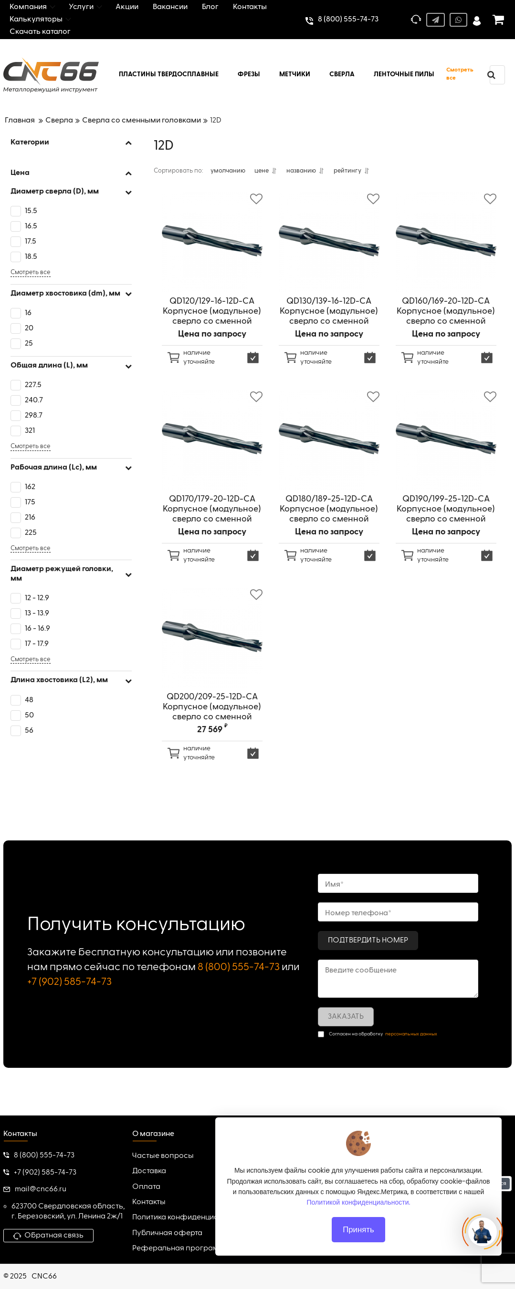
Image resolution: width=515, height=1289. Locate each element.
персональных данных (411, 1034)
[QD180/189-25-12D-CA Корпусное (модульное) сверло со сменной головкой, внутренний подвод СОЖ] (329, 444)
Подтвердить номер (368, 940)
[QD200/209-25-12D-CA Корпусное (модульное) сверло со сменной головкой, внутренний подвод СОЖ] (212, 642)
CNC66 (44, 1276)
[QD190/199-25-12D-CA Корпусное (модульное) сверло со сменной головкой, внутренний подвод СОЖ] (446, 444)
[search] (491, 74)
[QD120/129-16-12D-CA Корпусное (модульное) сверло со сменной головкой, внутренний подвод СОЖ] (212, 246)
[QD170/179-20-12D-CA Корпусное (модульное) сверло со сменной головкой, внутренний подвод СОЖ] (212, 444)
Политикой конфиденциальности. (358, 1202)
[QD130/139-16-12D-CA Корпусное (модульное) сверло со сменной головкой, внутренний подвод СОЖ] (329, 246)
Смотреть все (459, 74)
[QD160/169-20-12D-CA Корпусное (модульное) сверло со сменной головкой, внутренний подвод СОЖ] (446, 246)
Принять (358, 1229)
